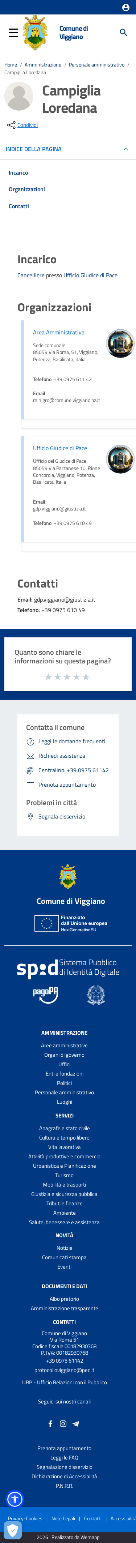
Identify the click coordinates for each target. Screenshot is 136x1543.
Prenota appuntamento (64, 1448)
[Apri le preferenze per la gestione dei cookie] (13, 1530)
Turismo (64, 1175)
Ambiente (64, 1213)
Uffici (64, 1064)
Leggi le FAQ (64, 1457)
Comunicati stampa (64, 1257)
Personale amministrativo (96, 64)
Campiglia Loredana (25, 72)
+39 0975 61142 (64, 1360)
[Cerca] (124, 32)
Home (10, 64)
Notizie (65, 1248)
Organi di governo (64, 1055)
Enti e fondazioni (64, 1073)
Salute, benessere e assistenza (64, 1222)
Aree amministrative (64, 1045)
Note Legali (63, 1518)
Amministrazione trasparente (64, 1308)
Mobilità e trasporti (64, 1184)
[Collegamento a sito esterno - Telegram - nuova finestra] (75, 1423)
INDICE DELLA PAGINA (36, 149)
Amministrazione (43, 64)
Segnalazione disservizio (64, 1467)
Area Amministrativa (59, 332)
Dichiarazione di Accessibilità (64, 1476)
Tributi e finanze (64, 1203)
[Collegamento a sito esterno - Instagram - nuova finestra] (63, 1423)
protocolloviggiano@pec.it (64, 1370)
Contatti (64, 1322)
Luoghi (64, 1102)
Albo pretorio (64, 1299)
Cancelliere (31, 275)
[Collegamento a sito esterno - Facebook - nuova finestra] (50, 1423)
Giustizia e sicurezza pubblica (64, 1194)
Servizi (64, 1115)
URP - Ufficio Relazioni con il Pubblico (64, 1382)
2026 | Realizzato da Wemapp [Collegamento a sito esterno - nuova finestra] (68, 1537)
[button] (126, 7)
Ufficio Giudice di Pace (90, 275)
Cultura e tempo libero (64, 1137)
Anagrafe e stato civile (64, 1128)
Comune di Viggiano (73, 32)
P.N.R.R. (64, 1486)
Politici (64, 1083)
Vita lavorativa (64, 1147)
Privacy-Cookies (25, 1518)
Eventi (64, 1266)
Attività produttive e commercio (64, 1156)
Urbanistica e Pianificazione (64, 1166)
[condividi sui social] (21, 125)
